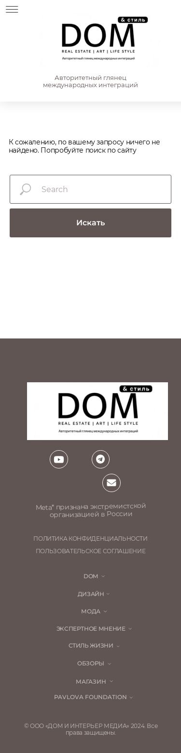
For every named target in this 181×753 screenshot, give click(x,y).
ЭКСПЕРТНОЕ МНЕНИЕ (90, 628)
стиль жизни (91, 645)
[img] (97, 40)
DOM (91, 576)
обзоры (90, 663)
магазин (91, 681)
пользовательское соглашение (91, 551)
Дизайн (91, 594)
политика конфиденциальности (90, 538)
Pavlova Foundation (90, 697)
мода (90, 611)
